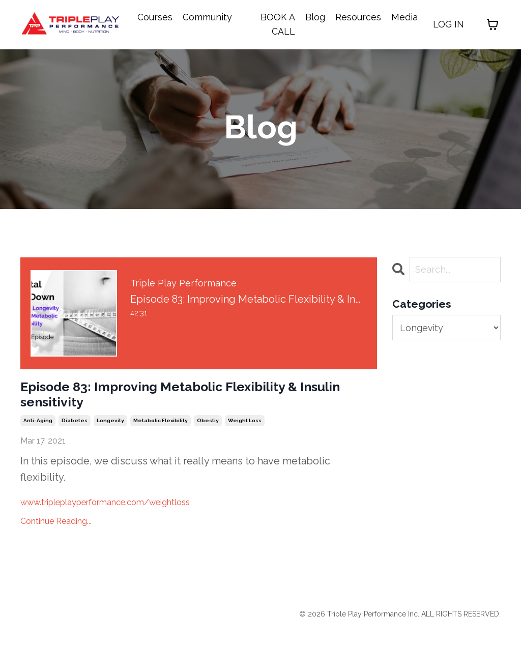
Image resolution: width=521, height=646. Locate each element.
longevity (110, 434)
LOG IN (448, 24)
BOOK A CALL (277, 24)
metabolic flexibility (160, 434)
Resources (358, 17)
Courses (154, 17)
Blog (315, 17)
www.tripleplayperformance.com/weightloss (127, 515)
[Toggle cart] (492, 25)
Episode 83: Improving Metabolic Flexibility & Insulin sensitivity (164, 401)
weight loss (245, 434)
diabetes (75, 434)
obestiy (208, 434)
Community (207, 17)
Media (404, 17)
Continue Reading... (56, 535)
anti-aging (37, 434)
